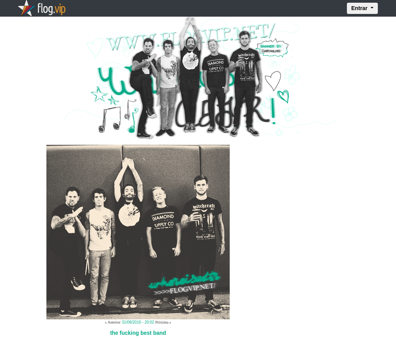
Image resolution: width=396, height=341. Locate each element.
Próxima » (163, 322)
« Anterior (113, 322)
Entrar (360, 8)
